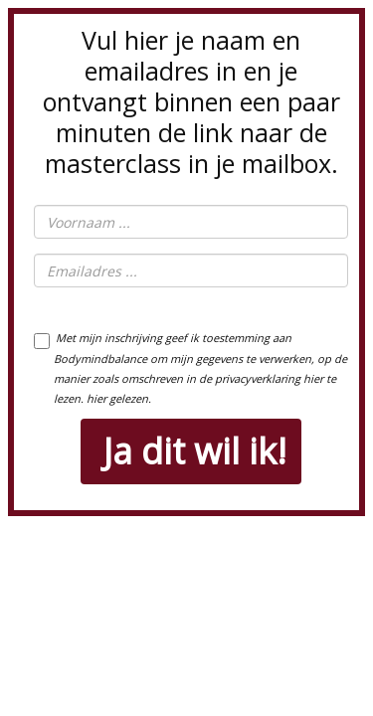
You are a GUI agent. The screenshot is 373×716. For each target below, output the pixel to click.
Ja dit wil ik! (194, 451)
